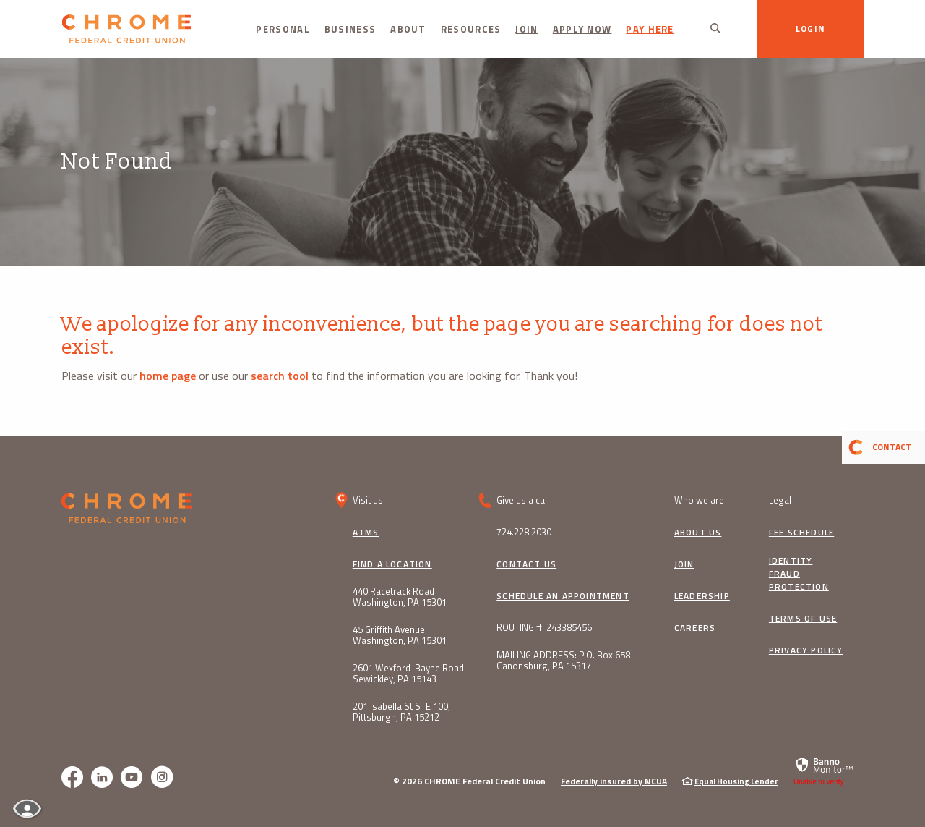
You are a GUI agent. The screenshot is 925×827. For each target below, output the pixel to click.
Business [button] (350, 29)
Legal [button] (780, 500)
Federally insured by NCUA (614, 781)
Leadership (702, 596)
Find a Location (392, 564)
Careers (694, 628)
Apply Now (582, 29)
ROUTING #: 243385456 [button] (544, 627)
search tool (280, 375)
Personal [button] (282, 29)
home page (167, 375)
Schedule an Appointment (562, 596)
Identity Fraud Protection (799, 573)
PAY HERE (650, 29)
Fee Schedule (801, 532)
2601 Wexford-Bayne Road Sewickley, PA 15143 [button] (408, 673)
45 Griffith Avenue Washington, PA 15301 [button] (400, 635)
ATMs (366, 532)
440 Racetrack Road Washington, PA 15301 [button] (400, 597)
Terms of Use (803, 618)
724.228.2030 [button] (523, 532)
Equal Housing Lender (736, 781)
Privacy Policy (806, 650)
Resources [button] (471, 29)
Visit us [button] (368, 500)
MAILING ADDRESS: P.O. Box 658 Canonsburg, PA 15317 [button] (563, 660)
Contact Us (526, 564)
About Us (698, 532)
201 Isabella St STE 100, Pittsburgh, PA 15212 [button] (401, 712)
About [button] (408, 29)
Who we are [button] (699, 500)
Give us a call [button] (522, 500)
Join (526, 29)
